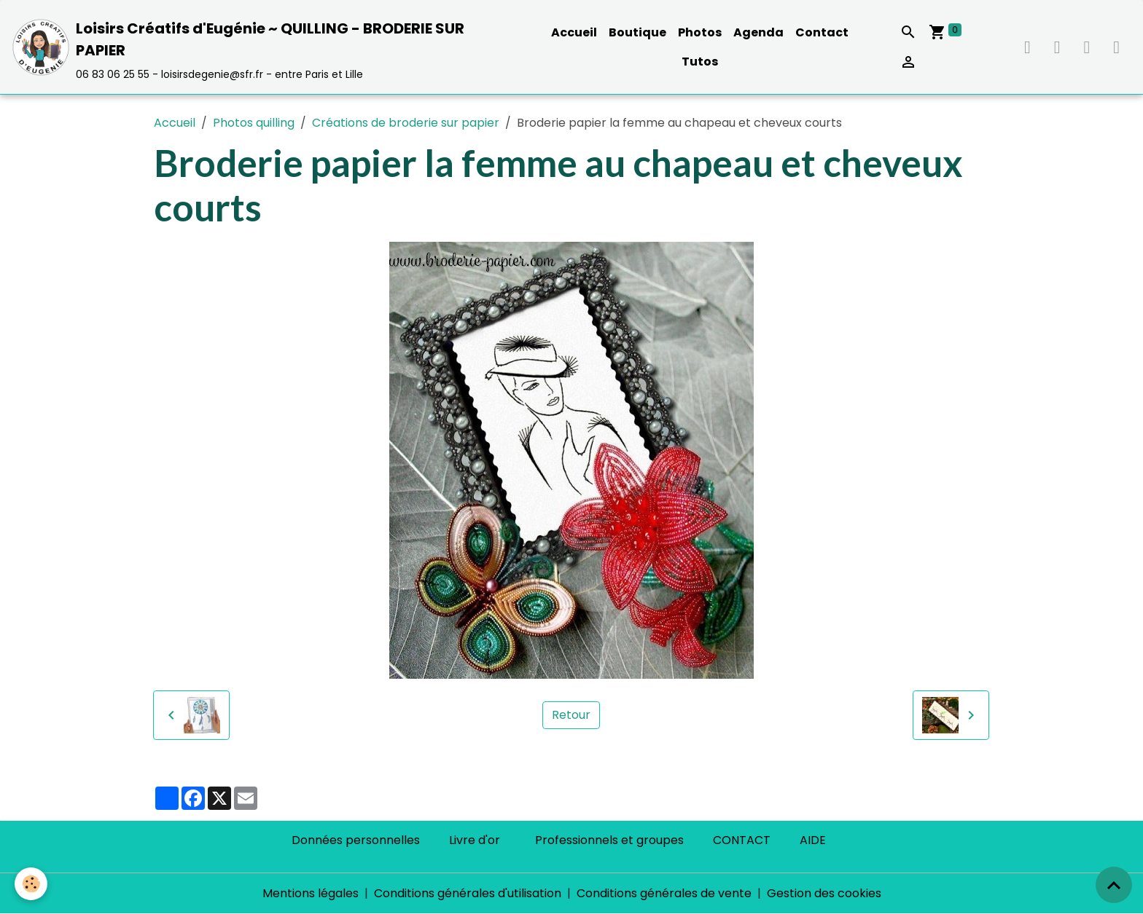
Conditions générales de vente (664, 893)
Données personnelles (356, 840)
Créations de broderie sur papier (405, 122)
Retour (571, 714)
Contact (822, 32)
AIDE (813, 840)
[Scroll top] (1114, 885)
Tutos (700, 61)
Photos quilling (253, 122)
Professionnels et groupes (609, 840)
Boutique (637, 32)
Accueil (574, 32)
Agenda (758, 32)
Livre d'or (474, 840)
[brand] (262, 47)
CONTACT (742, 840)
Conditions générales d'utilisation (467, 893)
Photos (700, 32)
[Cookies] (31, 883)
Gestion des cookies (824, 893)
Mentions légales (310, 893)
